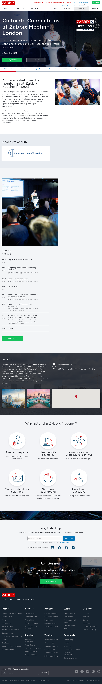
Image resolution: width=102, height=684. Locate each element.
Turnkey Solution (31, 623)
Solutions (29, 635)
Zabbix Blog (68, 639)
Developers (68, 646)
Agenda (36, 60)
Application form (51, 626)
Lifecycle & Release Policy (12, 636)
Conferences (68, 617)
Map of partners (50, 623)
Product (5, 609)
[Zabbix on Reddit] (87, 671)
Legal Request (44, 680)
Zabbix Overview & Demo (12, 613)
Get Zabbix (96, 2)
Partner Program (50, 613)
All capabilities (7, 626)
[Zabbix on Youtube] (98, 671)
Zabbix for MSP (31, 617)
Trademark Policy (89, 630)
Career (85, 620)
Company (87, 609)
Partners (23, 69)
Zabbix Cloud (7, 617)
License (4, 639)
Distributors (49, 620)
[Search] (57, 5)
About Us (86, 617)
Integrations (6, 623)
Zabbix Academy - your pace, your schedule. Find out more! (52, 2)
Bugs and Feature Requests (12, 646)
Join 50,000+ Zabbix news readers (15, 669)
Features (5, 620)
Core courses (49, 643)
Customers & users (90, 626)
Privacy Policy (64, 542)
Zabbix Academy (51, 656)
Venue (51, 69)
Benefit (64, 69)
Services (29, 609)
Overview (8, 69)
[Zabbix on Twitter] (76, 671)
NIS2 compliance (31, 655)
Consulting (29, 620)
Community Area (70, 658)
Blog (75, 2)
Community (69, 635)
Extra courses (49, 649)
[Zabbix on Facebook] (82, 671)
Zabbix (8, 3)
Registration (12, 60)
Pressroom (87, 623)
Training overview (51, 639)
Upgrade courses (51, 646)
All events (67, 628)
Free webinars (69, 625)
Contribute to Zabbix (72, 649)
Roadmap (5, 643)
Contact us (87, 613)
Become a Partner (51, 617)
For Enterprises (31, 651)
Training (48, 635)
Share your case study (33, 648)
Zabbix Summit (70, 613)
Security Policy (7, 680)
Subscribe (69, 538)
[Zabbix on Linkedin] (93, 671)
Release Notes (7, 633)
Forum (66, 643)
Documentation (83, 2)
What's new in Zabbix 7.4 (12, 630)
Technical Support (32, 613)
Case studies (30, 645)
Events (67, 609)
